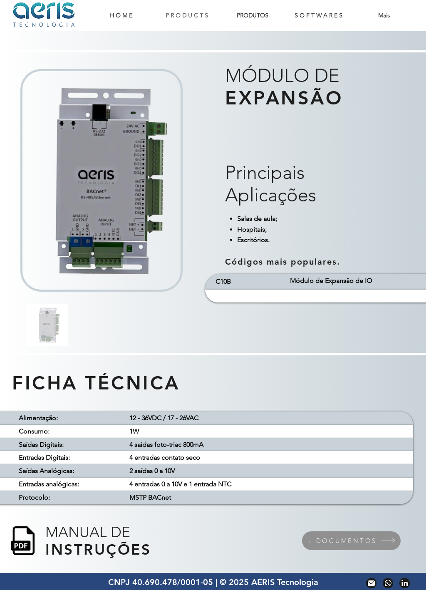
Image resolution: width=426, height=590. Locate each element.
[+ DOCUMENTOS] (351, 540)
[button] (252, 15)
